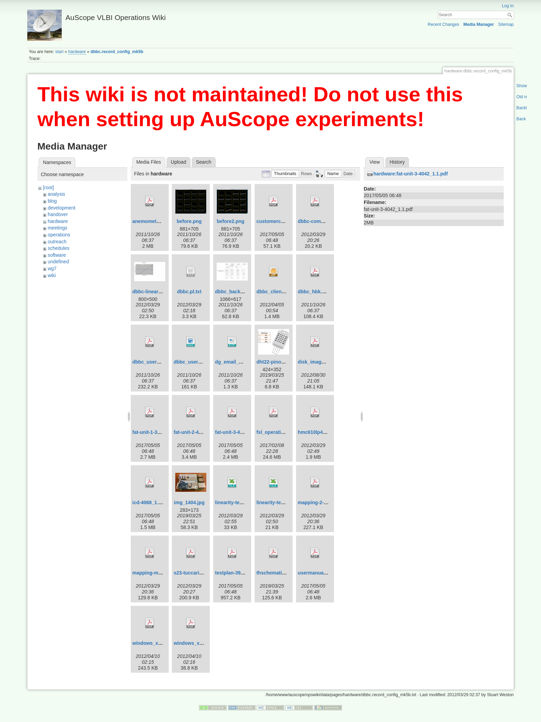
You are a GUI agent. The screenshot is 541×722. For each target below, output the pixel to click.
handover (58, 214)
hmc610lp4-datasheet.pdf (327, 432)
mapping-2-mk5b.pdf (321, 502)
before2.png (230, 221)
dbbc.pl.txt (189, 291)
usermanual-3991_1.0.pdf (326, 573)
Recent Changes (443, 24)
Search (510, 14)
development (61, 208)
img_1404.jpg (189, 502)
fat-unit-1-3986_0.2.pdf (158, 432)
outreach (57, 241)
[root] (48, 187)
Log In (508, 5)
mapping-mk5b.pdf (154, 573)
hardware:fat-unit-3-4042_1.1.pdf (410, 173)
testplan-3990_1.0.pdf (239, 573)
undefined (58, 261)
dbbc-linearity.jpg (152, 291)
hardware (77, 51)
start (59, 51)
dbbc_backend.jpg (236, 291)
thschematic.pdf (274, 573)
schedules (58, 248)
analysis (56, 194)
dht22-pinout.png (276, 362)
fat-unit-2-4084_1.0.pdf (199, 432)
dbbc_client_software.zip (285, 291)
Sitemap (506, 24)
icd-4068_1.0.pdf (151, 502)
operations (59, 234)
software (57, 255)
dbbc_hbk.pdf (313, 291)
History (397, 162)
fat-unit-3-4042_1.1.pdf (240, 432)
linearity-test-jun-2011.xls (285, 502)
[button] (285, 174)
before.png (189, 221)
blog (52, 201)
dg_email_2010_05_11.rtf (243, 362)
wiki (52, 275)
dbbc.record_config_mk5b (116, 51)
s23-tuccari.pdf (191, 573)
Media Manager (478, 24)
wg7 (52, 268)
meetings (57, 228)
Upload (178, 162)
